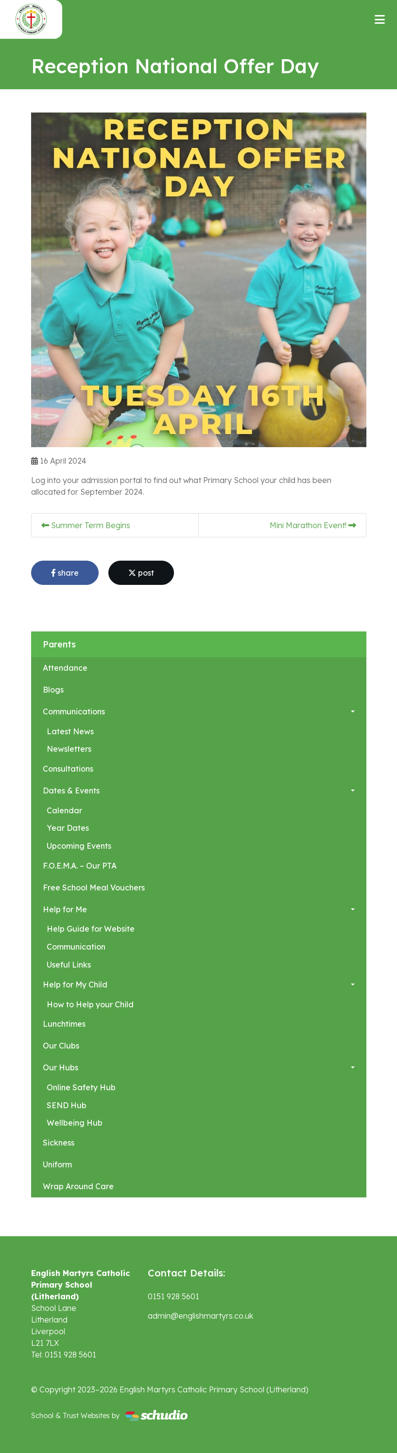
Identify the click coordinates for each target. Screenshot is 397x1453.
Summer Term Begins (85, 525)
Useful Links (69, 964)
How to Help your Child (90, 1004)
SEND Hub (66, 1105)
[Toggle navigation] (379, 19)
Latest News (70, 731)
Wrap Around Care (78, 1186)
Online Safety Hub (81, 1087)
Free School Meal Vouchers (94, 887)
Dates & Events (71, 790)
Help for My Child (75, 984)
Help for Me (65, 909)
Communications (74, 711)
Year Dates (68, 828)
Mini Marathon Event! (313, 525)
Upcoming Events (79, 846)
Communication (76, 947)
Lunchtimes (64, 1024)
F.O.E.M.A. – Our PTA (80, 866)
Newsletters (69, 749)
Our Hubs (60, 1067)
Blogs (53, 689)
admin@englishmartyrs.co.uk (200, 1316)
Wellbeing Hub (75, 1123)
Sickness (58, 1142)
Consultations (68, 769)
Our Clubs (61, 1045)
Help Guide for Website (91, 929)
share (65, 573)
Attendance (65, 668)
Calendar (64, 810)
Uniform (57, 1164)
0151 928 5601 (173, 1296)
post (141, 573)
